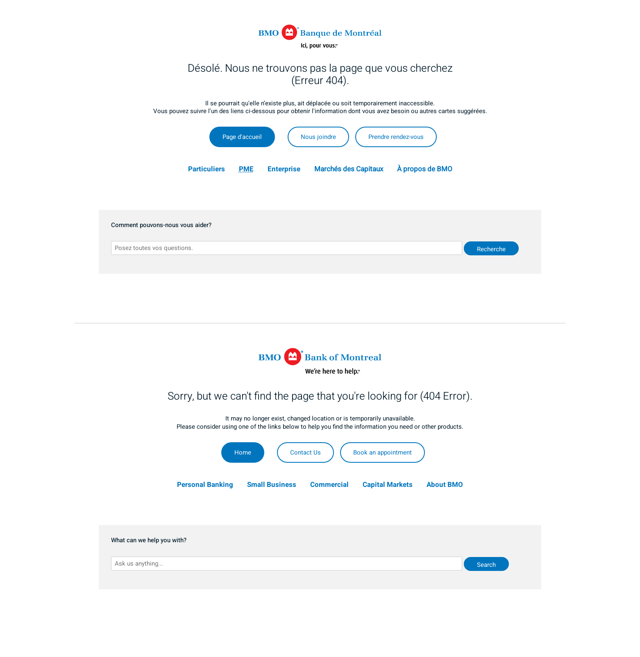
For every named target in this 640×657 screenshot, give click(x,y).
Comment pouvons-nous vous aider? (161, 225)
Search (486, 564)
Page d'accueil (242, 136)
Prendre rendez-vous (396, 136)
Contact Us (305, 452)
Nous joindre (318, 136)
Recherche (491, 249)
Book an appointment (382, 452)
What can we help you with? (148, 541)
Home (242, 452)
